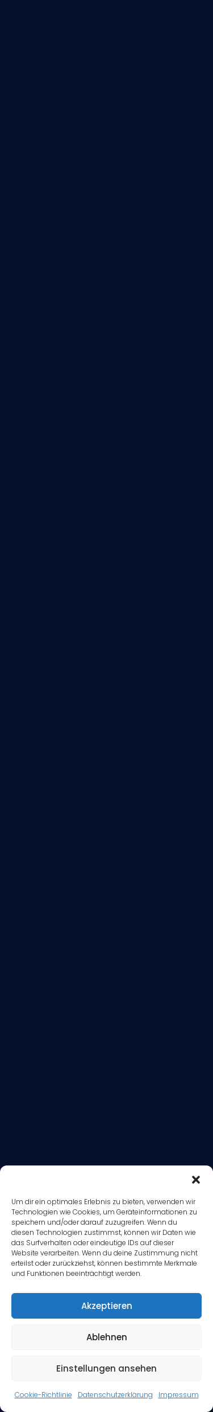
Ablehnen (106, 1337)
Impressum (178, 1394)
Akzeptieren (106, 1306)
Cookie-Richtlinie (43, 1394)
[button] (196, 1179)
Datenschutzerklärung (115, 1394)
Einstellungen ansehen (106, 1368)
